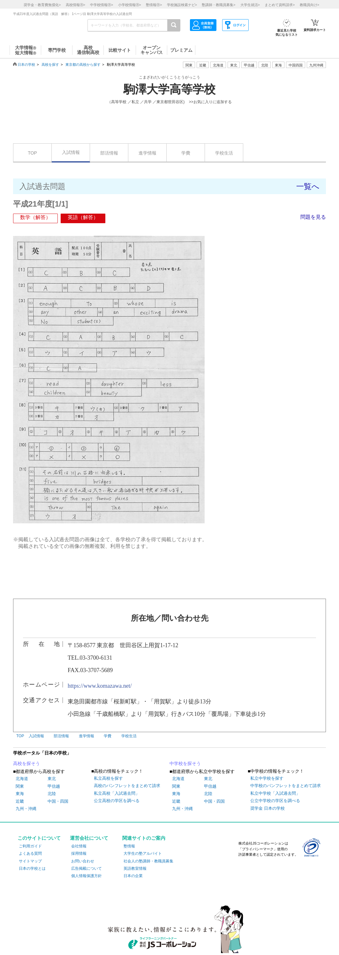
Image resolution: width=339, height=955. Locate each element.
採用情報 (79, 853)
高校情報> (75, 5)
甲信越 (54, 786)
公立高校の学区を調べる (116, 800)
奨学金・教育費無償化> (42, 5)
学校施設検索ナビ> (182, 5)
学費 (185, 152)
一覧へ (308, 186)
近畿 (20, 801)
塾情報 (129, 846)
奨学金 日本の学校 (267, 808)
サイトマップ (30, 861)
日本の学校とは (32, 868)
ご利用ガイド (30, 846)
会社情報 (79, 846)
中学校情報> (101, 5)
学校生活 (224, 152)
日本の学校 (26, 64)
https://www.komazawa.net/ (100, 686)
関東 (20, 786)
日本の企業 (133, 876)
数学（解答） (35, 217)
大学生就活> (250, 5)
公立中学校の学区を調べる (275, 800)
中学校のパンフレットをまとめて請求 (285, 785)
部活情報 (109, 152)
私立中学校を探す (266, 778)
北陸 (52, 793)
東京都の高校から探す (83, 64)
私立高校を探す (108, 778)
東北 (52, 778)
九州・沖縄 (26, 808)
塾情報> (154, 5)
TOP (32, 152)
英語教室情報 (135, 868)
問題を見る (313, 217)
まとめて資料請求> (280, 5)
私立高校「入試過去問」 (116, 793)
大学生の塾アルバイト (143, 853)
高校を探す (50, 64)
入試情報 (71, 152)
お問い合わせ (82, 861)
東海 (20, 793)
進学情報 (147, 152)
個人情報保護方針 (86, 876)
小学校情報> (129, 5)
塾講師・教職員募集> (218, 5)
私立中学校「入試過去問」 (275, 793)
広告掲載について (86, 868)
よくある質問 (30, 853)
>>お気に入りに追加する (210, 102)
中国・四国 (58, 801)
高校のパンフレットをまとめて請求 (127, 785)
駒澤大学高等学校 (169, 89)
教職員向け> (309, 5)
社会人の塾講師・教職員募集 (148, 861)
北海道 (218, 65)
